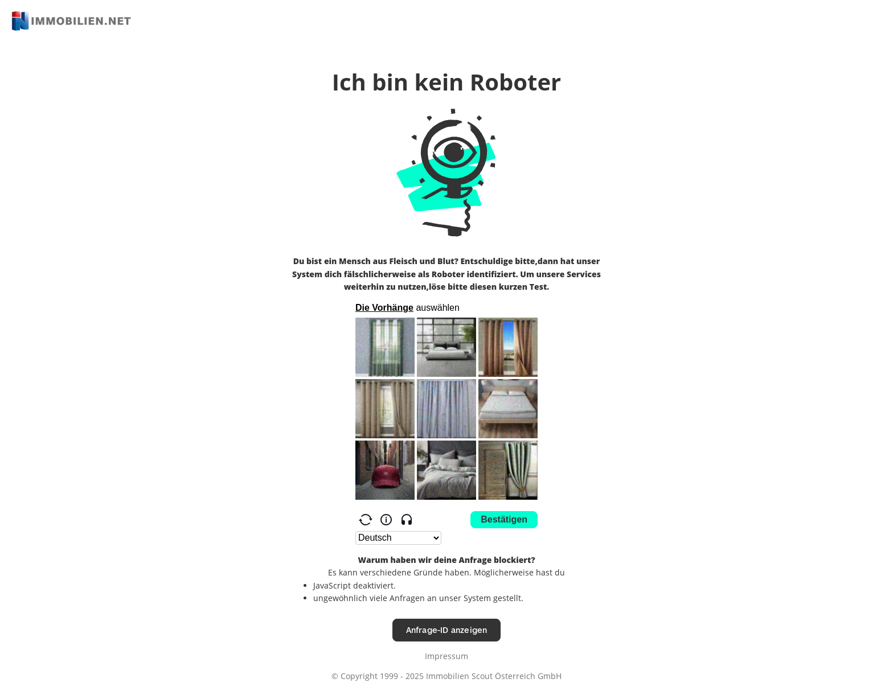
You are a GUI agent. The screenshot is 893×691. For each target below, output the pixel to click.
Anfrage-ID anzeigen (447, 630)
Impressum (446, 656)
